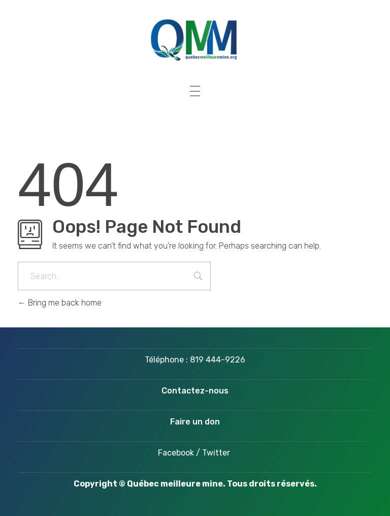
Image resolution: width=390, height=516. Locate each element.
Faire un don (195, 422)
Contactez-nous (195, 391)
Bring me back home (60, 303)
